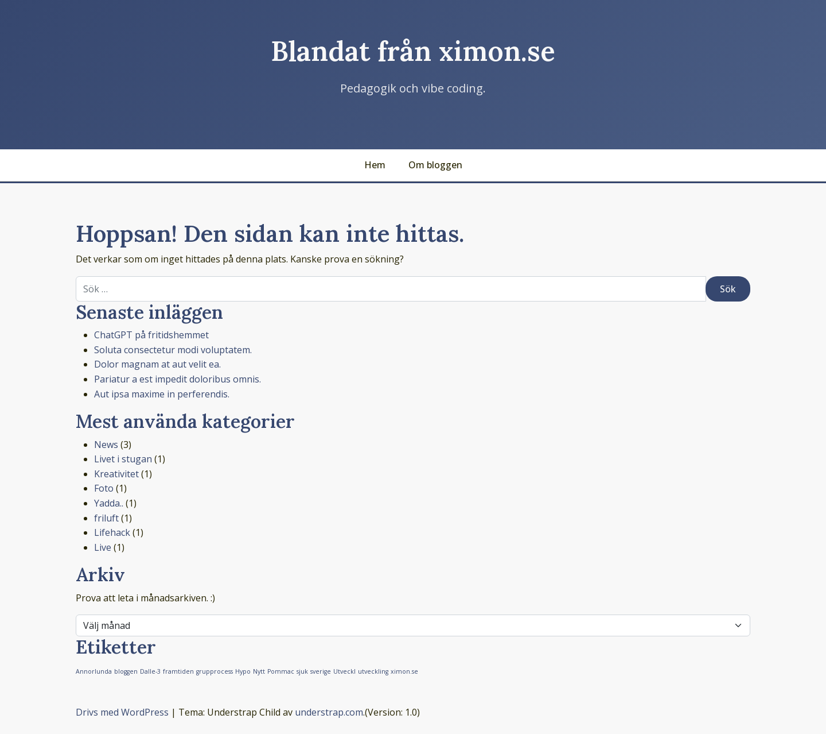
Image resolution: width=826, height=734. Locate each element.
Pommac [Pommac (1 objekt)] (280, 671)
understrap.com (329, 712)
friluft (106, 518)
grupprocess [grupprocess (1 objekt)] (214, 671)
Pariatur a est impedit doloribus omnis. (177, 379)
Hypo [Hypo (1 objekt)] (243, 671)
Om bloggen (435, 165)
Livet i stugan (123, 459)
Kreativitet (116, 474)
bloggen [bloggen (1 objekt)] (126, 671)
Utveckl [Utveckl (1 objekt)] (344, 671)
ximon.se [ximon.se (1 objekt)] (404, 671)
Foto (104, 488)
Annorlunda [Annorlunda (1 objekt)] (94, 671)
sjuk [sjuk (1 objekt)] (302, 671)
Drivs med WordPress (122, 712)
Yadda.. (108, 503)
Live (102, 547)
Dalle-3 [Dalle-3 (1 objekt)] (150, 671)
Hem (374, 165)
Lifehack (112, 532)
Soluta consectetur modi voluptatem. (173, 349)
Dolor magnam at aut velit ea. (157, 364)
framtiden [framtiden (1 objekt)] (178, 671)
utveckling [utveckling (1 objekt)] (373, 671)
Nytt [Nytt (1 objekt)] (259, 671)
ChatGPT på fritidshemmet (151, 335)
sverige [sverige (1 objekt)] (320, 671)
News (106, 444)
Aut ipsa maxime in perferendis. (161, 394)
